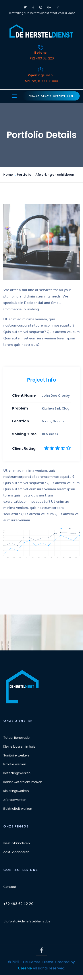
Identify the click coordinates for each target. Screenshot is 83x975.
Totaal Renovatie (16, 737)
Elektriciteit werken (17, 808)
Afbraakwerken (14, 800)
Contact (9, 886)
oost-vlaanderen (16, 852)
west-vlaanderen (16, 843)
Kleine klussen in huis (19, 746)
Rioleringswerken (16, 791)
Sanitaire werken (16, 755)
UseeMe (25, 968)
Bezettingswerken (17, 773)
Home (8, 174)
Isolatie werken (14, 764)
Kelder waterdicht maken (22, 782)
